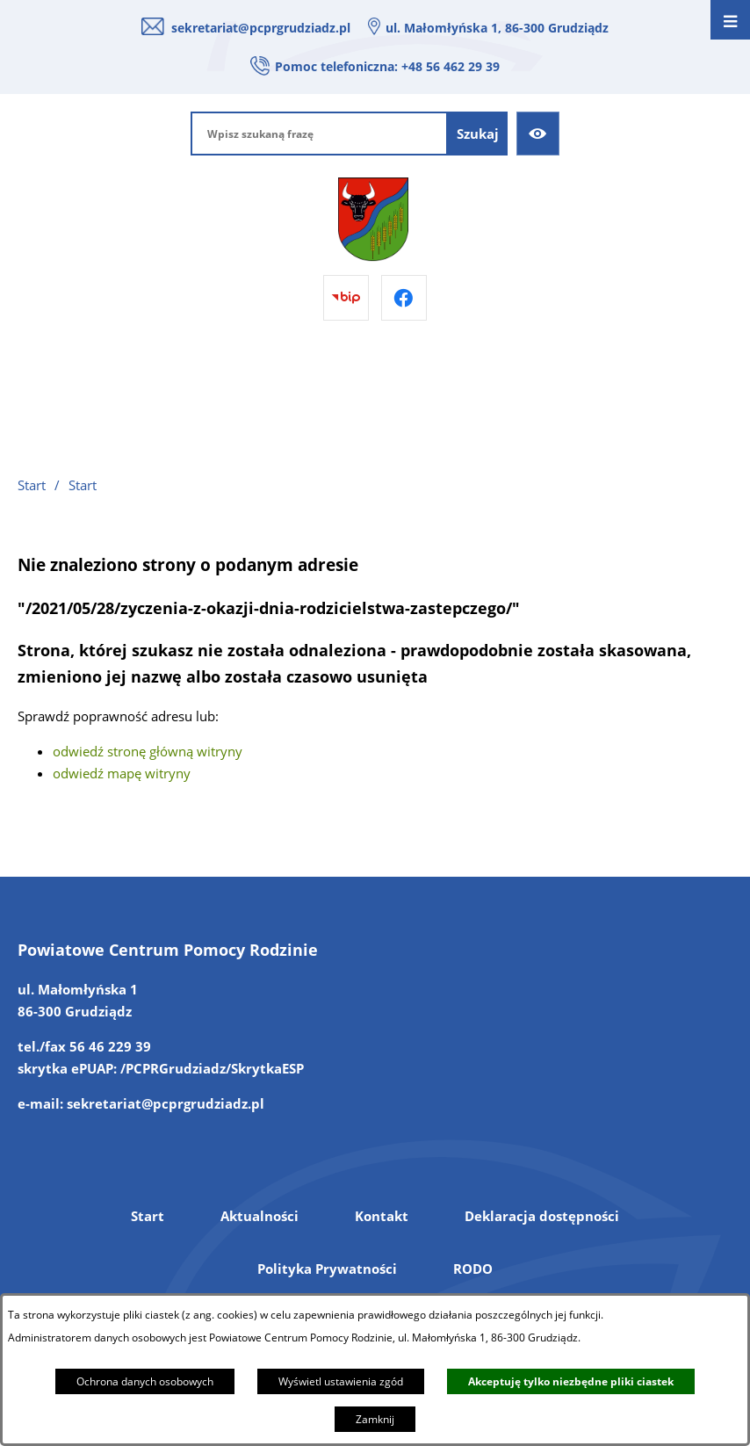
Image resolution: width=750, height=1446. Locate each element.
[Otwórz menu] (730, 20)
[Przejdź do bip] (346, 298)
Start (147, 1216)
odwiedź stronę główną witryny (147, 751)
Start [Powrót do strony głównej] (32, 485)
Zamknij (375, 1419)
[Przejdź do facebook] (404, 298)
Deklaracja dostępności (542, 1216)
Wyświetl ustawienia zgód (340, 1381)
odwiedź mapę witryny (122, 773)
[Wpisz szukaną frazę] (319, 133)
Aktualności (259, 1216)
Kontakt (381, 1216)
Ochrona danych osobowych (144, 1381)
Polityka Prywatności (327, 1268)
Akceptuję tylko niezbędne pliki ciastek (571, 1381)
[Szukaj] (478, 133)
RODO (473, 1268)
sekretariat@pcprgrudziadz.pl (260, 27)
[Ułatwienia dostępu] (538, 133)
